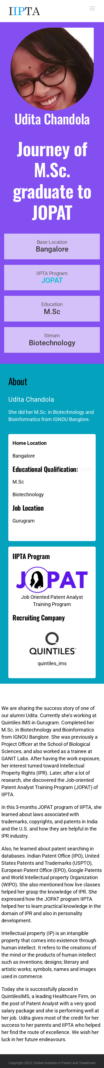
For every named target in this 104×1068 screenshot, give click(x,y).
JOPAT (52, 280)
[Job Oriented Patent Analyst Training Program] (52, 568)
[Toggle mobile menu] (93, 8)
